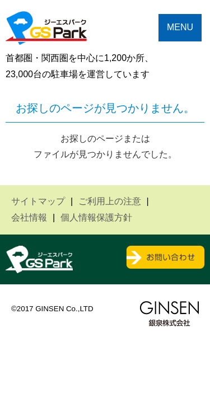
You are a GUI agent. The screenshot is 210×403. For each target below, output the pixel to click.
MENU (180, 27)
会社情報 (29, 217)
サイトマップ (38, 201)
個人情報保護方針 (96, 217)
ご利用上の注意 (109, 201)
